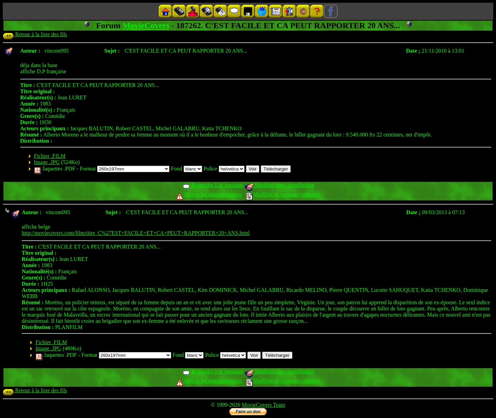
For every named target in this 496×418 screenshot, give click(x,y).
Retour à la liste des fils (35, 34)
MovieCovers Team (263, 405)
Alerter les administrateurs (209, 194)
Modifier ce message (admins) (283, 194)
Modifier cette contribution (279, 185)
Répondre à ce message (213, 185)
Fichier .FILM (50, 156)
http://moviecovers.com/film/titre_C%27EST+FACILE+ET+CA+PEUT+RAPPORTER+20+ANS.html (136, 233)
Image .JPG (47, 162)
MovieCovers (146, 25)
